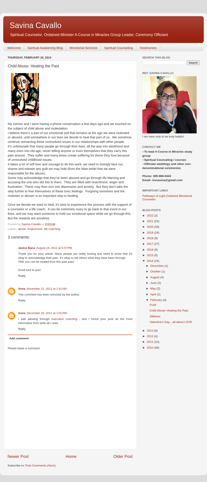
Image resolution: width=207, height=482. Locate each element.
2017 (150, 243)
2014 (150, 260)
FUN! (153, 305)
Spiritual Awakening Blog (45, 48)
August (155, 277)
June (153, 282)
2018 (150, 238)
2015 (150, 255)
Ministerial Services (83, 48)
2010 (150, 347)
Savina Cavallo (35, 25)
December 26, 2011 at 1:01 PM (47, 313)
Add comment (19, 338)
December (157, 265)
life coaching (52, 229)
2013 (150, 330)
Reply (22, 275)
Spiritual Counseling (118, 48)
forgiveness (35, 229)
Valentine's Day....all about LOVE (171, 322)
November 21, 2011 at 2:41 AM (47, 288)
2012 (150, 336)
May (153, 288)
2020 (150, 226)
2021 (150, 221)
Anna (21, 288)
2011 (150, 341)
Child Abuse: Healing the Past (169, 310)
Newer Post (18, 456)
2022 (150, 215)
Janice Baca (26, 248)
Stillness (155, 316)
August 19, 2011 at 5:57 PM (54, 248)
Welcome (14, 48)
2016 (150, 249)
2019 (150, 232)
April (153, 294)
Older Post (123, 456)
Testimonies (148, 48)
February (156, 300)
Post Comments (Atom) (40, 465)
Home (71, 456)
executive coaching (65, 319)
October (156, 271)
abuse (22, 229)
